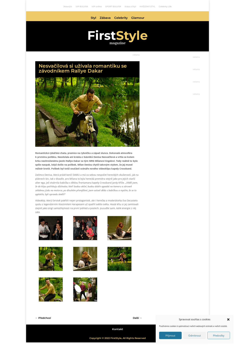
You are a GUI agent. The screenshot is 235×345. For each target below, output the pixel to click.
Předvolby (218, 335)
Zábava (105, 18)
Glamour (137, 18)
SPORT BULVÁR (113, 6)
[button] (228, 319)
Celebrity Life (165, 6)
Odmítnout (194, 335)
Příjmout (170, 335)
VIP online (97, 6)
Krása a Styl (130, 6)
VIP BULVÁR (82, 6)
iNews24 (67, 6)
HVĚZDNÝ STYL (147, 6)
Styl (93, 18)
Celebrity (121, 18)
